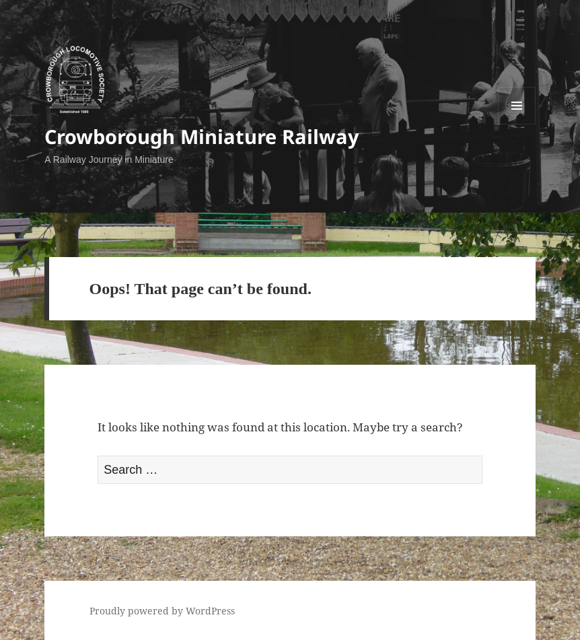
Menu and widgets (517, 124)
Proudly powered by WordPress (162, 610)
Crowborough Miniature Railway (201, 136)
